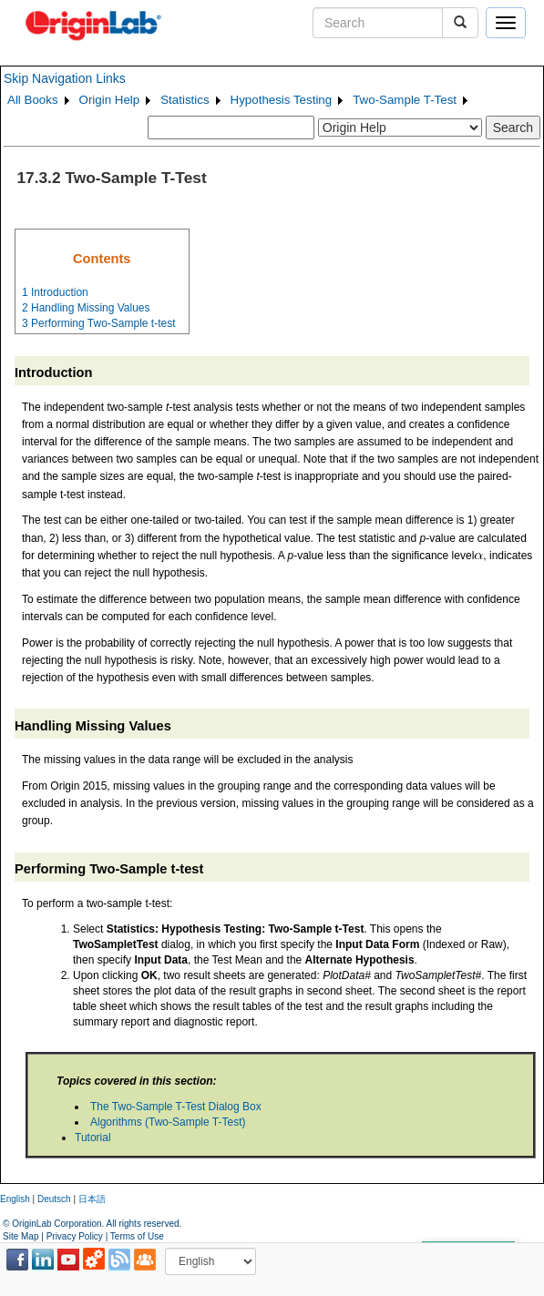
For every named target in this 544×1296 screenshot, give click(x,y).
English (15, 1199)
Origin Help (109, 100)
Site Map (20, 1236)
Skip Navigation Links (65, 78)
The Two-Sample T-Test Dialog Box (176, 1106)
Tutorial (93, 1137)
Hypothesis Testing (282, 100)
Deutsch (54, 1199)
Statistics (184, 100)
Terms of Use (137, 1236)
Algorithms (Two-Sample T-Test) (168, 1122)
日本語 (92, 1199)
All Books (32, 100)
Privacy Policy (74, 1236)
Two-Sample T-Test (405, 100)
